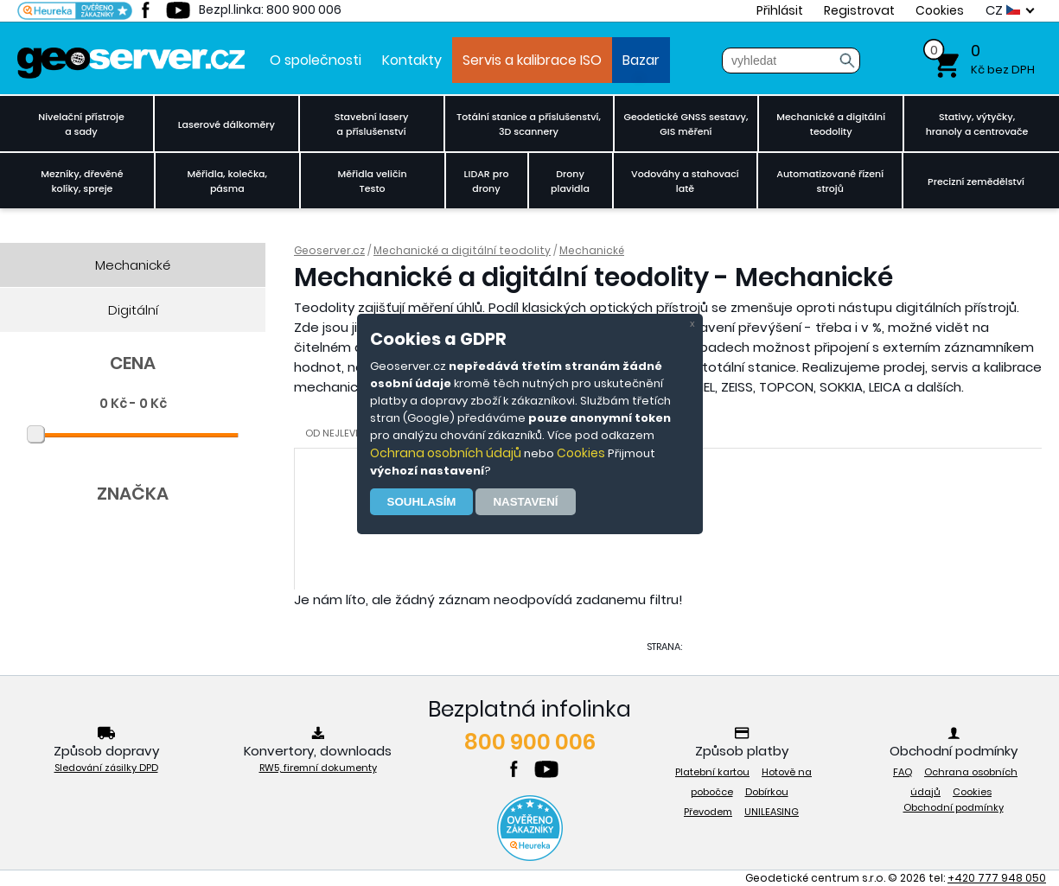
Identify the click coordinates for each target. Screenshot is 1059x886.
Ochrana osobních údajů (445, 453)
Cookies (581, 453)
